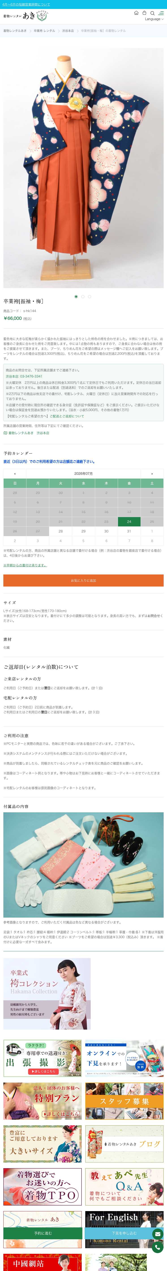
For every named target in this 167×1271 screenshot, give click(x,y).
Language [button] (154, 19)
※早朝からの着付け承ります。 (25, 565)
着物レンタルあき (15, 30)
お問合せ (154, 615)
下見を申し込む (124, 1233)
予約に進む (43, 1233)
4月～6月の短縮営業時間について (26, 4)
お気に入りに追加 (83, 580)
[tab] (76, 296)
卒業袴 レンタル (44, 30)
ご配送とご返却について (67, 416)
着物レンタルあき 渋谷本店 (26, 433)
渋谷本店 (68, 30)
